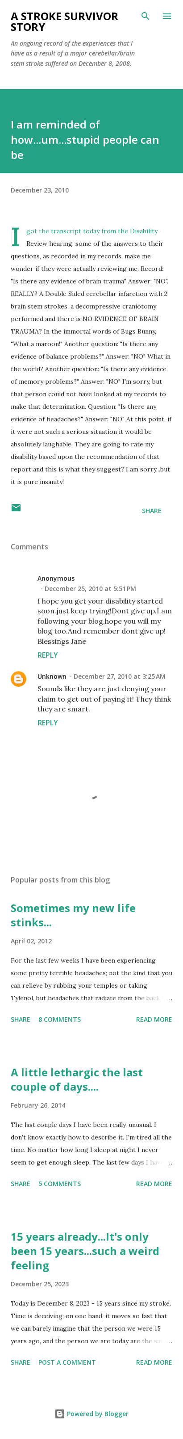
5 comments (59, 1183)
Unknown (52, 676)
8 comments (59, 1019)
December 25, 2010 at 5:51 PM (90, 588)
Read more (154, 1019)
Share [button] (152, 510)
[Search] (145, 16)
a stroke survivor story (64, 21)
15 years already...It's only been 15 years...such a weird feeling (85, 1250)
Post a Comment (67, 1362)
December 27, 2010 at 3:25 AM (120, 676)
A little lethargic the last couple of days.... (77, 1079)
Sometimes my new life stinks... (73, 914)
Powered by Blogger (91, 1413)
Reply (47, 655)
